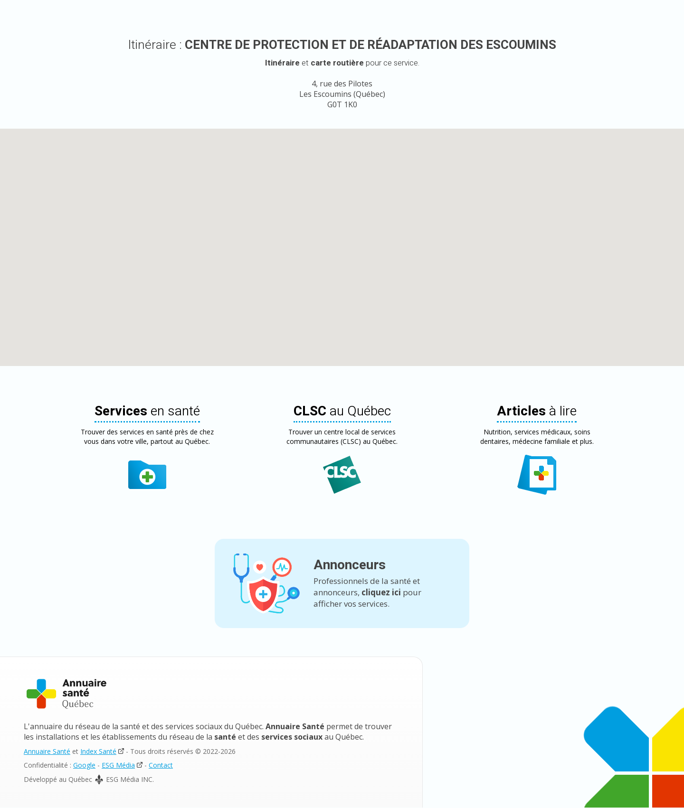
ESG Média (118, 765)
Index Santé (98, 751)
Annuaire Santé (47, 751)
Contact (161, 765)
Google (84, 765)
